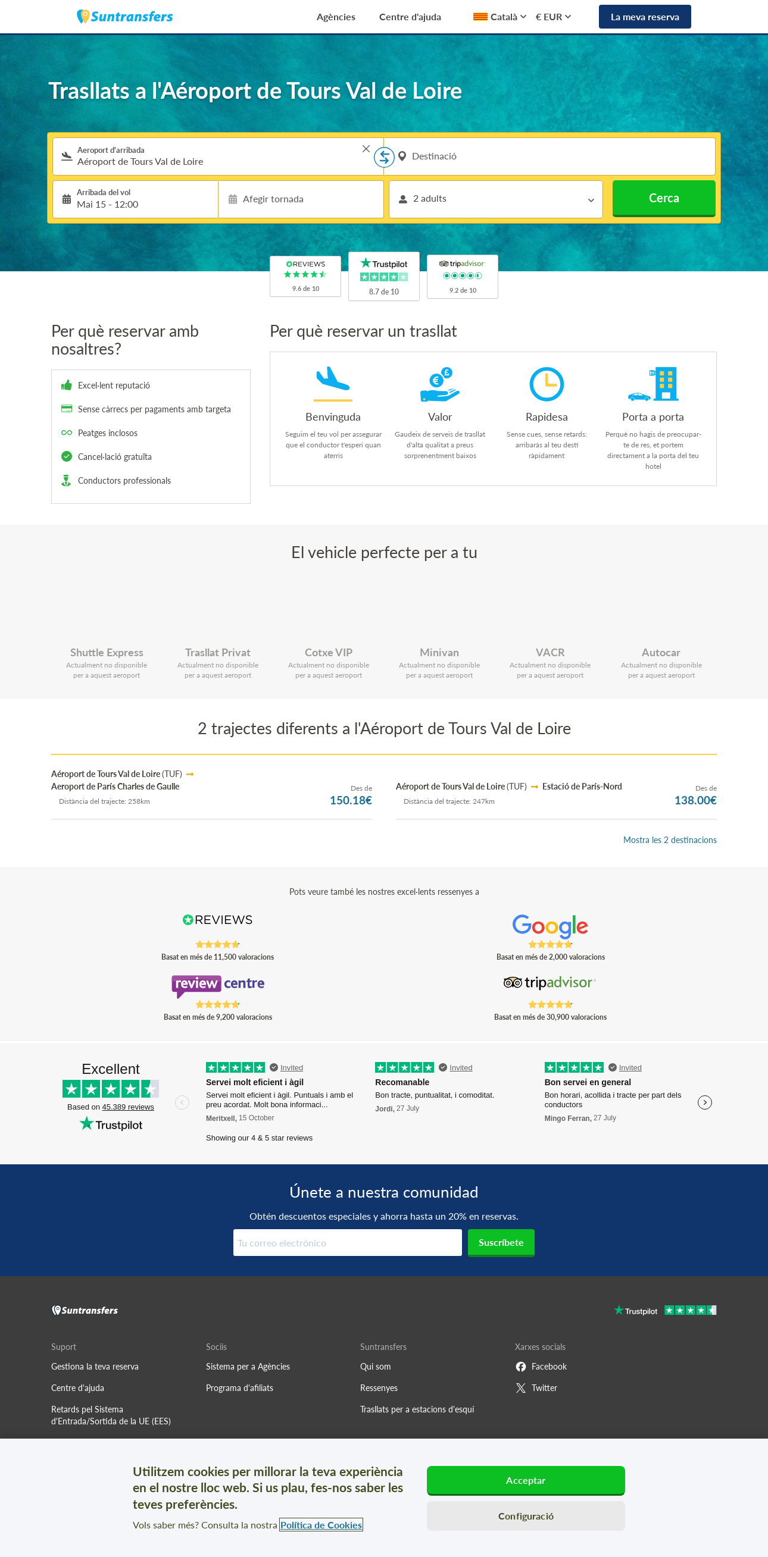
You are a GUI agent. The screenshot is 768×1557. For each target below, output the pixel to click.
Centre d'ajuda (410, 16)
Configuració (526, 1515)
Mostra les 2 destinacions (670, 840)
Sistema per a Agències (248, 1366)
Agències (336, 16)
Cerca (664, 197)
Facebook (541, 1367)
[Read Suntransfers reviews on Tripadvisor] (550, 987)
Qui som (375, 1366)
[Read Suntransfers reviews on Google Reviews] (550, 926)
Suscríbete (501, 1242)
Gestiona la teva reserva (95, 1366)
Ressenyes (379, 1388)
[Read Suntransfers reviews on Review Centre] (217, 987)
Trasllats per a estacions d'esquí (417, 1409)
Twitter (536, 1388)
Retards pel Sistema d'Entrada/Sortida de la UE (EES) (111, 1415)
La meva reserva (645, 16)
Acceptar (525, 1480)
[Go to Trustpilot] (665, 1311)
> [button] (366, 148)
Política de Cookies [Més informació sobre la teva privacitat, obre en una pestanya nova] (321, 1524)
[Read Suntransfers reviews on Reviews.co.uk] (217, 926)
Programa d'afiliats (239, 1388)
